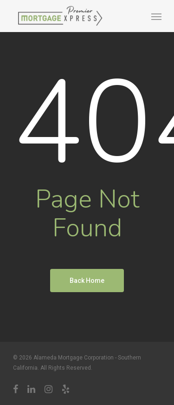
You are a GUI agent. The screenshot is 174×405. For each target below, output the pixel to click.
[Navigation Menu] (156, 16)
